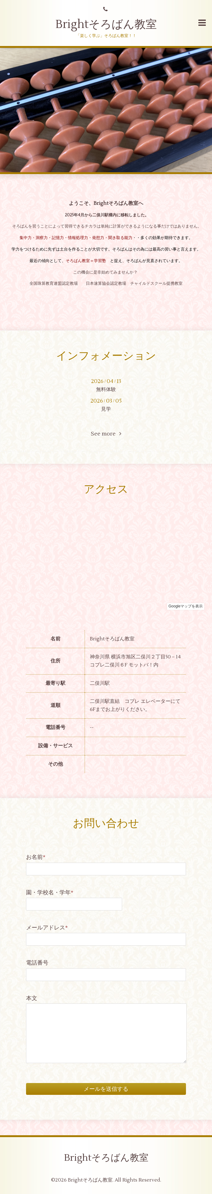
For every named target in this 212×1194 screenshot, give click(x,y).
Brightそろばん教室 (106, 24)
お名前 (36, 857)
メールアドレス (47, 927)
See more (106, 434)
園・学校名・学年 (49, 892)
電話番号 (37, 962)
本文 (31, 998)
